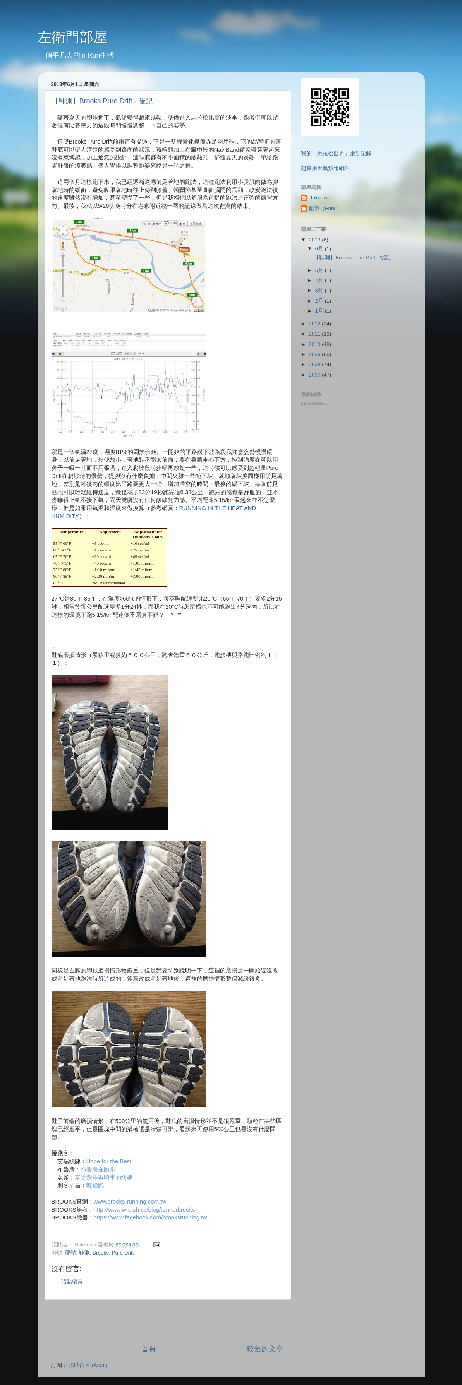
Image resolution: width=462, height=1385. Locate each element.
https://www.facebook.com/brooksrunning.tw (150, 1217)
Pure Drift (123, 1253)
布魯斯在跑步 (98, 1169)
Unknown (319, 197)
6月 (320, 249)
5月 (320, 270)
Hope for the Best (109, 1161)
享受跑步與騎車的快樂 (104, 1177)
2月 (320, 301)
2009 (315, 354)
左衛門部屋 (72, 37)
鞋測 (84, 1253)
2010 (315, 344)
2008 (315, 364)
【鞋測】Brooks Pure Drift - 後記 (102, 101)
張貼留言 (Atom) (88, 1365)
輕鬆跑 (95, 1185)
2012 (315, 324)
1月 (320, 311)
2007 (315, 375)
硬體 (70, 1253)
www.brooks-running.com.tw (130, 1201)
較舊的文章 (265, 1349)
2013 (315, 240)
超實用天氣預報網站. (326, 168)
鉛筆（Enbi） (325, 208)
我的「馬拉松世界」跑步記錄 (336, 153)
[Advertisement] (167, 1322)
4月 (320, 280)
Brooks (101, 1253)
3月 (320, 290)
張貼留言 (72, 1282)
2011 (315, 334)
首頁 (148, 1349)
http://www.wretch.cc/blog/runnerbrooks (144, 1209)
